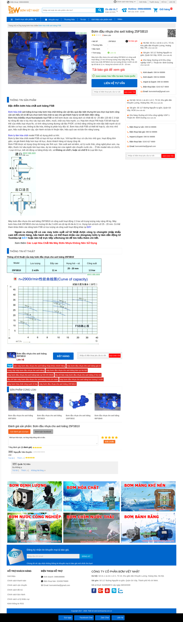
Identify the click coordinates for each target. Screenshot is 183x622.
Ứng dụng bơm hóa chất (27, 26)
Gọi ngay (65, 618)
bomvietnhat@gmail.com (159, 91)
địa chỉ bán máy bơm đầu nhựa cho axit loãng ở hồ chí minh (33, 379)
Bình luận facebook (43, 432)
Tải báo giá (131, 41)
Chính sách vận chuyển (17, 585)
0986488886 (59, 577)
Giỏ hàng (164, 9)
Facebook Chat (83, 618)
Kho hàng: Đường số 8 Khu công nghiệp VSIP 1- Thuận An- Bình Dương (157, 62)
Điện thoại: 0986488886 (18, 2)
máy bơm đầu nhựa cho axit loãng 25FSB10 (57, 384)
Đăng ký (86, 556)
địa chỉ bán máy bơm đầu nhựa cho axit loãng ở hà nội (78, 375)
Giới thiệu (143, 2)
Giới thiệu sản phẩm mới (101, 19)
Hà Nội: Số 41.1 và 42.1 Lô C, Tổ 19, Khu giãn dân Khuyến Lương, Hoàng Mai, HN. (157, 45)
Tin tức (83, 19)
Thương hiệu (69, 19)
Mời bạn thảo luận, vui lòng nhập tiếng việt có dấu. (53, 440)
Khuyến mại (52, 20)
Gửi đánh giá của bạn (19, 432)
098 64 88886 (159, 72)
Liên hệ (172, 2)
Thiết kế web (92, 611)
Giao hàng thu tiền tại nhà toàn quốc (115, 76)
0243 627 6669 (162, 87)
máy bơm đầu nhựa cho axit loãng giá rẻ (84, 366)
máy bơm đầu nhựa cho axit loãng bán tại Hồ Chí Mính (30, 375)
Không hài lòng (36, 470)
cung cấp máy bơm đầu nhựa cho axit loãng (26, 370)
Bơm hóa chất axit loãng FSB (49, 26)
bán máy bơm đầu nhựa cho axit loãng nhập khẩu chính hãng (39, 366)
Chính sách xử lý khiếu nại (18, 599)
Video (120, 19)
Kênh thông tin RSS (15, 604)
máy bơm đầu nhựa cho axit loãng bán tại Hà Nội (66, 370)
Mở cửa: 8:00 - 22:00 (139, 10)
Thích (18, 458)
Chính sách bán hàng (125, 2)
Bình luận (106, 35)
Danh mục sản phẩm (24, 19)
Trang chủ (12, 26)
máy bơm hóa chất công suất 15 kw (22, 384)
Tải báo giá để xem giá (108, 69)
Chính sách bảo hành (16, 594)
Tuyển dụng (154, 2)
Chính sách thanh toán (16, 581)
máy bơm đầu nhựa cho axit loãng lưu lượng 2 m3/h (81, 379)
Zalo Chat (102, 618)
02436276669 (62, 581)
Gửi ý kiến (109, 442)
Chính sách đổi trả (15, 590)
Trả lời (11, 458)
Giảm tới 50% (111, 10)
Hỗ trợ (163, 2)
